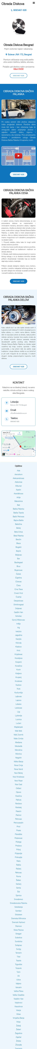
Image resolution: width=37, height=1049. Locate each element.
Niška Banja (18, 761)
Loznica (19, 719)
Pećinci (18, 815)
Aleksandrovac (18, 478)
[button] (4, 110)
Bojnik (18, 551)
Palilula (18, 800)
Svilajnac (18, 945)
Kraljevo (18, 673)
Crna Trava (19, 589)
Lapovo (18, 700)
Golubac (18, 616)
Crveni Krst (18, 593)
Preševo (18, 846)
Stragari (18, 934)
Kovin (18, 669)
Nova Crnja (18, 765)
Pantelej (18, 807)
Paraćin (18, 811)
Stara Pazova (18, 930)
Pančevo (18, 803)
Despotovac (18, 601)
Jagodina (18, 635)
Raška (18, 865)
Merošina (18, 750)
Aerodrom (18, 474)
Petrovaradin (18, 823)
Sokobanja (19, 907)
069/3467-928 (18, 10)
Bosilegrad (18, 562)
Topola (18, 960)
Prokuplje (18, 857)
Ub (18, 976)
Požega (18, 842)
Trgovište (18, 964)
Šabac (18, 880)
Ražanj (18, 869)
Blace (18, 543)
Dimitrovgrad (18, 604)
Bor (18, 558)
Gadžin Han (18, 612)
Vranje (18, 1010)
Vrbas (18, 1014)
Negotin (18, 758)
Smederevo (18, 899)
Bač (18, 505)
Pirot (18, 826)
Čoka (18, 585)
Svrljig (18, 949)
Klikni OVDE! (19, 69)
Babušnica (19, 501)
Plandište (18, 834)
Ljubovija (18, 715)
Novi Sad (18, 784)
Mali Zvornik (18, 735)
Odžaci (18, 788)
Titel (18, 957)
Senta (18, 888)
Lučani (18, 723)
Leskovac (18, 708)
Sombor (18, 911)
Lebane (18, 704)
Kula (18, 689)
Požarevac (18, 838)
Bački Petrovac (18, 516)
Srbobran (18, 914)
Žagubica (18, 1033)
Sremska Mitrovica (18, 918)
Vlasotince (19, 1006)
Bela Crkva (18, 532)
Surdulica (18, 941)
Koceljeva (18, 658)
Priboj (18, 849)
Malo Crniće (18, 738)
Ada (18, 470)
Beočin (18, 539)
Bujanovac (18, 570)
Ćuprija (18, 597)
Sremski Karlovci (18, 922)
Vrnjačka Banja (18, 1018)
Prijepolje (18, 853)
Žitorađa (18, 1045)
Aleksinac (18, 482)
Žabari (18, 1029)
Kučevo (18, 685)
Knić (18, 650)
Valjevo (18, 983)
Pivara (18, 830)
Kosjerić (18, 662)
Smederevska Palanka (18, 903)
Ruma (18, 876)
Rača (18, 861)
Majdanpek (18, 727)
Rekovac (18, 872)
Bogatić (19, 547)
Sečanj (18, 884)
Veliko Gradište (18, 995)
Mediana (18, 742)
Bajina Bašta (18, 520)
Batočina (18, 524)
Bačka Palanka (18, 509)
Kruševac (18, 681)
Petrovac (18, 819)
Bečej (18, 528)
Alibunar (18, 486)
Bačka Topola (18, 513)
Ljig (18, 712)
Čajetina (18, 578)
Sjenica (18, 895)
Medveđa (18, 746)
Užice (18, 980)
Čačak (18, 574)
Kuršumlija (19, 692)
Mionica (18, 754)
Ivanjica (18, 631)
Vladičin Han (18, 999)
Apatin (18, 490)
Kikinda (18, 643)
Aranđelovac (18, 493)
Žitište (18, 1041)
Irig (18, 627)
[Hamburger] (34, 2)
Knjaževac (18, 654)
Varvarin (18, 987)
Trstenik (18, 968)
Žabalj (18, 1026)
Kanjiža (18, 639)
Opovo (18, 792)
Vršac (18, 1022)
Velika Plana (18, 991)
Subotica (18, 937)
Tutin (18, 972)
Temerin (18, 953)
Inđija (18, 624)
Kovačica (18, 666)
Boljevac (18, 555)
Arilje (19, 497)
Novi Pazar (19, 781)
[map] (18, 403)
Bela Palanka (18, 536)
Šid (18, 892)
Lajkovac (18, 696)
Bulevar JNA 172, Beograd (18, 54)
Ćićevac (18, 581)
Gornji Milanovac (18, 620)
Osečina (18, 796)
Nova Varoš (18, 769)
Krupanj (18, 677)
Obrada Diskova (12, 4)
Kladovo (18, 647)
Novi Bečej (18, 773)
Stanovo (18, 926)
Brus (18, 566)
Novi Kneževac (18, 777)
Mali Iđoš (18, 731)
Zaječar (18, 1037)
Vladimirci (18, 1003)
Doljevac (18, 608)
